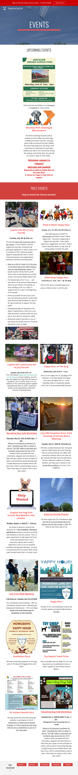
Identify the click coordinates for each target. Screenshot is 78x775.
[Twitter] (68, 764)
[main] (39, 25)
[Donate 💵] (22, 764)
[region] (39, 3)
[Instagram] (45, 764)
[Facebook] (56, 764)
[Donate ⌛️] (33, 764)
